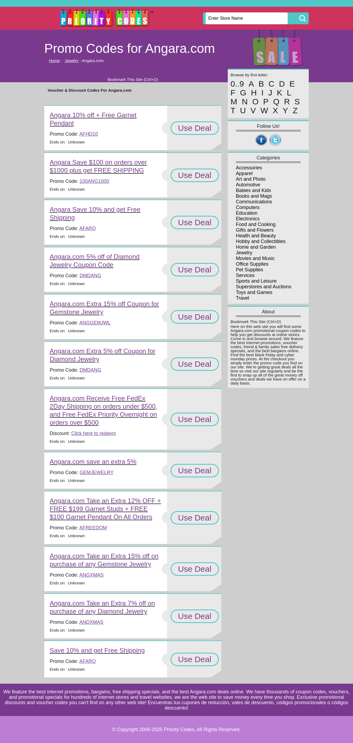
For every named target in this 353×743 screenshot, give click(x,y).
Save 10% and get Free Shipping (97, 650)
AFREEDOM (93, 527)
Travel (242, 298)
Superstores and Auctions (263, 286)
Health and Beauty (256, 235)
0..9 (237, 84)
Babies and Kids (253, 190)
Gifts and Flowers (255, 230)
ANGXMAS (91, 575)
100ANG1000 (94, 181)
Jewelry (72, 60)
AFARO (87, 228)
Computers (248, 207)
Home (54, 60)
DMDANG (90, 275)
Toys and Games (254, 292)
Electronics (248, 218)
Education (246, 213)
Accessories (249, 167)
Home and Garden (256, 247)
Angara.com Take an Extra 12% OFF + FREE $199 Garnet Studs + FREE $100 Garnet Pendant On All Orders (105, 509)
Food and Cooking (256, 224)
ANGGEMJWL (95, 323)
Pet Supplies (249, 269)
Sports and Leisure (256, 281)
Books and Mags (254, 196)
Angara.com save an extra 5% (93, 461)
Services (245, 275)
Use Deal (194, 128)
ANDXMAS (91, 622)
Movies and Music (255, 258)
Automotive (248, 184)
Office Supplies (252, 264)
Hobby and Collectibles (261, 241)
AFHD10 (88, 134)
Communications (254, 201)
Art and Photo (251, 179)
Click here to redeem (93, 433)
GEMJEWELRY (97, 472)
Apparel (244, 173)
